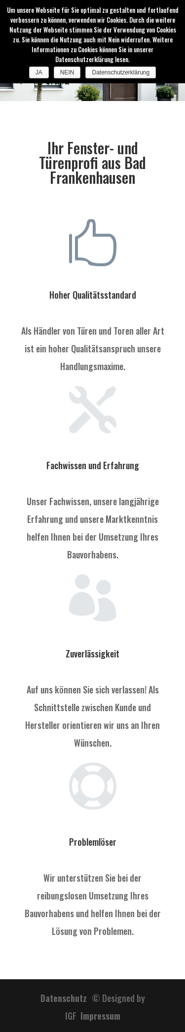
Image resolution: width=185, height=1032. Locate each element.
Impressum (100, 1015)
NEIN (67, 72)
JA (39, 72)
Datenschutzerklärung (120, 72)
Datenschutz (66, 998)
